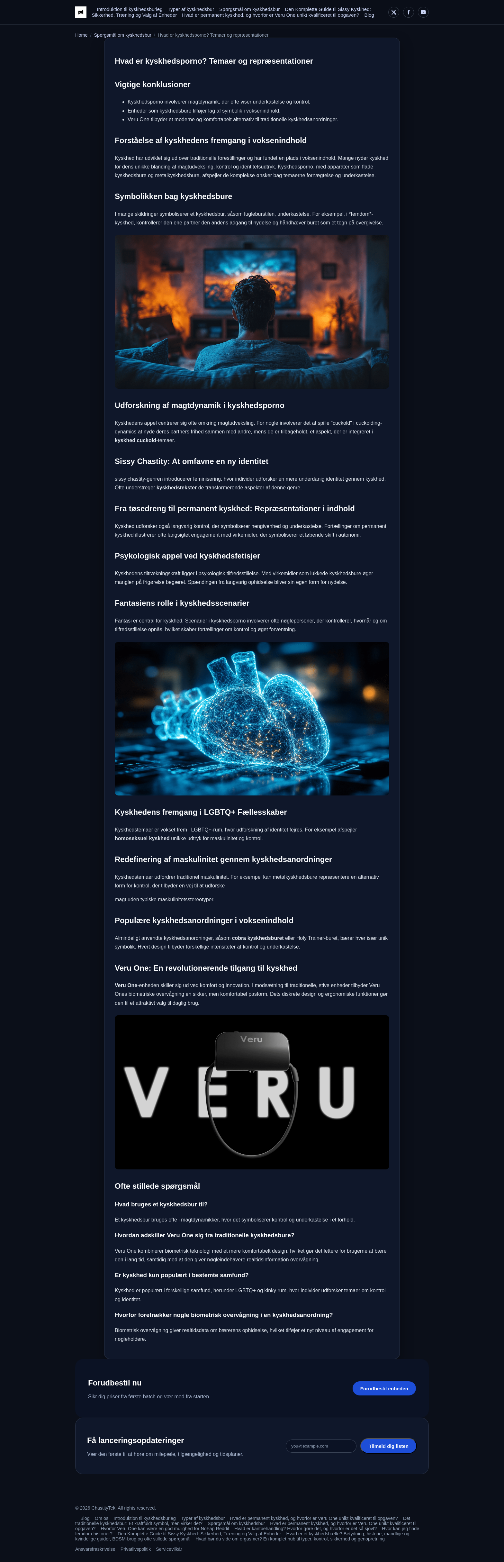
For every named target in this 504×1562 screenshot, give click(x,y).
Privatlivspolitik (136, 1549)
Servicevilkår (169, 1549)
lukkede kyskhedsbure (335, 573)
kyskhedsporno (228, 620)
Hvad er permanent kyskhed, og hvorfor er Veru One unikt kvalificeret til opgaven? (270, 15)
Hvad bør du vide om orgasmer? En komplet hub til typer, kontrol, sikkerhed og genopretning (290, 1538)
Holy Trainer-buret (317, 938)
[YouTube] (423, 12)
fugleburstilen (259, 214)
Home (81, 35)
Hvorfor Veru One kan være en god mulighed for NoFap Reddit (165, 1528)
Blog (369, 15)
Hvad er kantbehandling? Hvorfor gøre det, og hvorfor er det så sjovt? (305, 1528)
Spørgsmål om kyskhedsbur (249, 9)
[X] (393, 12)
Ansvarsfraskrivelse (95, 1549)
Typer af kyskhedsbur (191, 9)
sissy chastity (130, 479)
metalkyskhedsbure (177, 175)
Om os (101, 1518)
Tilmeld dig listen (389, 1446)
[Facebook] (408, 12)
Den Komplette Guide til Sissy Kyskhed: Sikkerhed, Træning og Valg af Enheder (199, 1533)
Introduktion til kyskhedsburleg (129, 9)
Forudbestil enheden (384, 1388)
